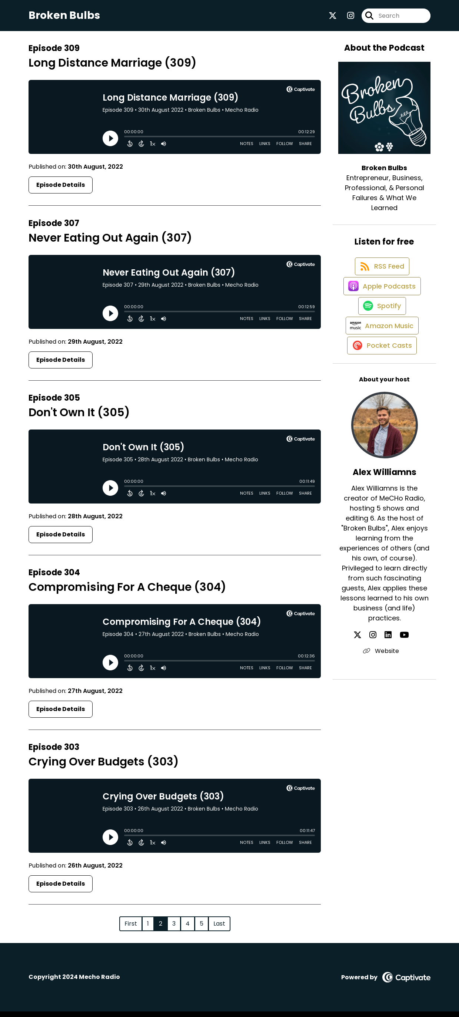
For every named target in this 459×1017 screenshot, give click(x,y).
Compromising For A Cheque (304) (127, 592)
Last (219, 929)
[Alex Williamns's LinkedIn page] (388, 674)
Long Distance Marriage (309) (113, 68)
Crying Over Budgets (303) (104, 767)
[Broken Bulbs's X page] (333, 18)
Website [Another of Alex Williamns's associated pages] (384, 690)
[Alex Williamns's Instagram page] (379, 674)
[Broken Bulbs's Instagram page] (346, 18)
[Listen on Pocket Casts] (380, 383)
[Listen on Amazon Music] (381, 357)
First (130, 929)
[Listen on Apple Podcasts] (381, 304)
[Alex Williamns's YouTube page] (397, 674)
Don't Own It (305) (79, 418)
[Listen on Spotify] (380, 330)
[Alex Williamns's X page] (370, 674)
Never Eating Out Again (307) (110, 243)
